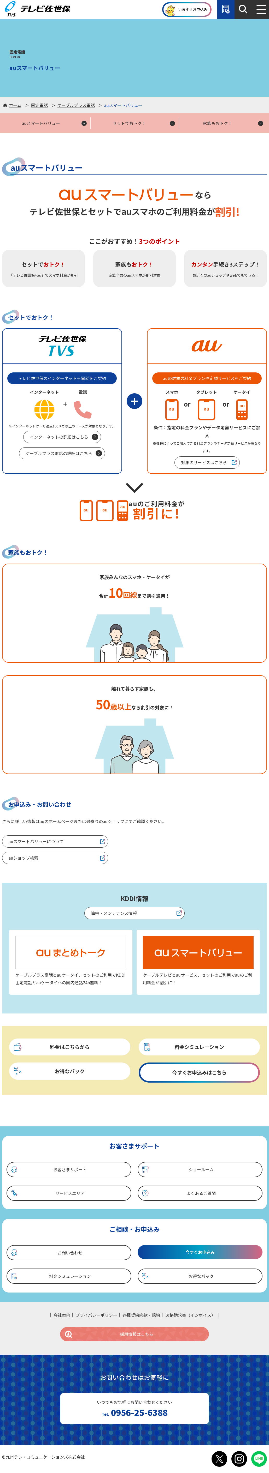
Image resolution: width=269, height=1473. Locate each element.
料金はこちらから (51, 1047)
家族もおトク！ (217, 123)
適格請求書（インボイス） (190, 1315)
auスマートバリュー (41, 123)
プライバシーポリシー (96, 1315)
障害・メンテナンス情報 (114, 913)
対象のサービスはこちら (204, 462)
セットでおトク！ (129, 123)
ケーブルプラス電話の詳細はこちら (59, 453)
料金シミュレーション (183, 1047)
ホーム (15, 105)
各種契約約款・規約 (141, 1315)
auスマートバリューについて (36, 841)
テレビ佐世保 (38, 9)
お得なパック (49, 1071)
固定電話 (39, 105)
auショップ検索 (23, 858)
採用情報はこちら (108, 1334)
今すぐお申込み (200, 1252)
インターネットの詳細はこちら (59, 437)
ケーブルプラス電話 (76, 105)
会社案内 (62, 1315)
